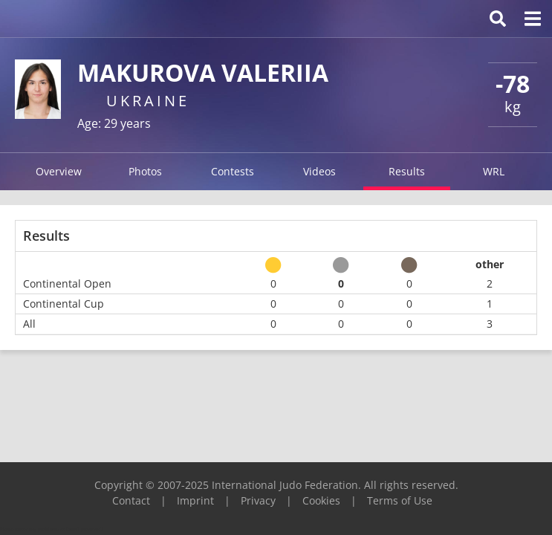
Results (407, 171)
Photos (145, 171)
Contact (131, 500)
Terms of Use (399, 500)
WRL (493, 171)
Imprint (195, 500)
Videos (319, 171)
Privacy (258, 500)
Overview (59, 171)
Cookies (321, 500)
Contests (232, 171)
